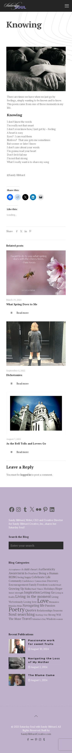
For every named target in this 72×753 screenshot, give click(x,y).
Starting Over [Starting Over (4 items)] (41, 615)
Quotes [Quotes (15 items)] (30, 610)
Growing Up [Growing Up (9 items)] (16, 588)
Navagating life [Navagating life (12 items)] (34, 605)
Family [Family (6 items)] (32, 584)
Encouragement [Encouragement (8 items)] (19, 584)
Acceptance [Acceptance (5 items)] (15, 569)
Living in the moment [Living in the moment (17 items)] (33, 596)
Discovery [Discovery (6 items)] (52, 581)
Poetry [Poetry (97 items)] (17, 609)
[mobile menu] (67, 6)
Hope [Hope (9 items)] (58, 588)
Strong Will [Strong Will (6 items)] (54, 614)
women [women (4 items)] (59, 619)
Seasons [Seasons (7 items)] (58, 610)
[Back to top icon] (36, 716)
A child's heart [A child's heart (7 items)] (29, 569)
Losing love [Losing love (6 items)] (30, 602)
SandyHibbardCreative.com (36, 734)
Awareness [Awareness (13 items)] (16, 573)
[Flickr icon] (32, 739)
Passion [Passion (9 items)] (50, 605)
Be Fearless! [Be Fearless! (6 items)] (31, 573)
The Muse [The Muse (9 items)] (15, 619)
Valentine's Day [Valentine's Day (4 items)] (39, 619)
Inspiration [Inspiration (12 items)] (32, 592)
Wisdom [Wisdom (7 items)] (51, 619)
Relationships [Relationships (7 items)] (45, 610)
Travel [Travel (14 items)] (26, 618)
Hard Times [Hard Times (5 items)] (37, 588)
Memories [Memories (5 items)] (54, 601)
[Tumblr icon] (44, 739)
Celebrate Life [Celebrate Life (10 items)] (41, 577)
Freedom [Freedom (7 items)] (42, 584)
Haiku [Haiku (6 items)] (28, 588)
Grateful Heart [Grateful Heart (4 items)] (54, 585)
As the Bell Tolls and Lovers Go (26, 443)
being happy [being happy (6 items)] (24, 577)
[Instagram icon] (40, 739)
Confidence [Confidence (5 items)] (28, 581)
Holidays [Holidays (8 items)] (49, 588)
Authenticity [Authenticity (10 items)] (46, 569)
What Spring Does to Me (21, 304)
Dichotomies (14, 375)
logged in (25, 474)
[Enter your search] (36, 545)
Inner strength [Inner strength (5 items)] (16, 592)
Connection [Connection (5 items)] (40, 581)
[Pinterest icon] (36, 739)
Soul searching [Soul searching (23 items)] (22, 614)
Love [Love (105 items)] (43, 600)
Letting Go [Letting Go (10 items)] (48, 592)
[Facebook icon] (27, 739)
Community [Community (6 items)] (15, 581)
